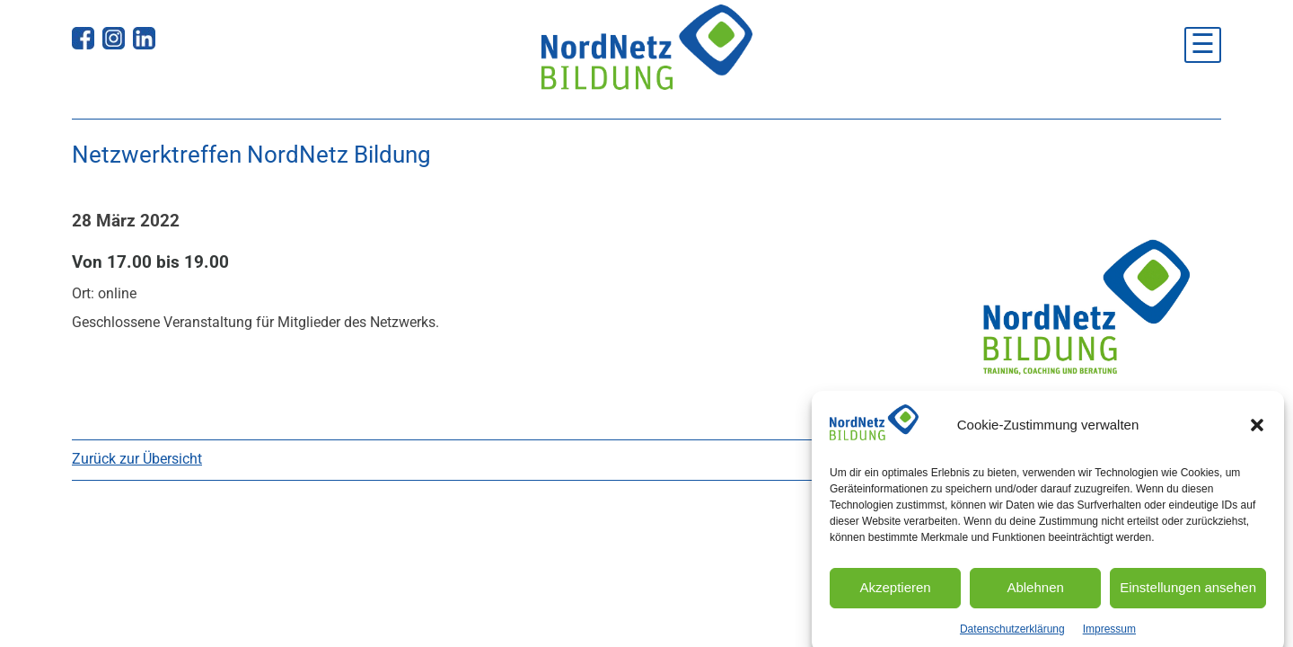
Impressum (1109, 638)
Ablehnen (1035, 597)
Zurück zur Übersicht (137, 458)
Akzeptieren (894, 597)
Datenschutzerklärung (1012, 638)
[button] (1257, 435)
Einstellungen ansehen (1188, 597)
